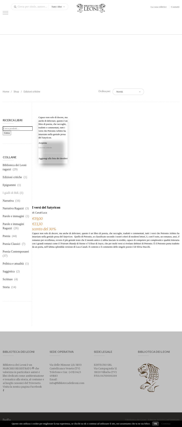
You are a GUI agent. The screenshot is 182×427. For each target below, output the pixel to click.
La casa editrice (159, 6)
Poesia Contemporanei (16, 251)
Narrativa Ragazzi (13, 208)
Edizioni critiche (12, 177)
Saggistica (9, 271)
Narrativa (8, 200)
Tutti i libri (57, 6)
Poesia (6, 236)
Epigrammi (9, 185)
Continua (165, 423)
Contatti (175, 6)
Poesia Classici (11, 243)
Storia (6, 287)
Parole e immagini (13, 216)
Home (6, 91)
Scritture (8, 279)
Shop (16, 91)
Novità (119, 91)
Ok (155, 423)
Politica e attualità (13, 263)
